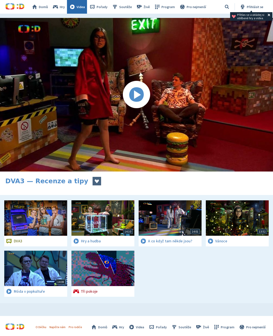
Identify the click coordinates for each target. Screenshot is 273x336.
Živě (143, 7)
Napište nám (57, 327)
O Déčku (41, 327)
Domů (39, 7)
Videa (77, 7)
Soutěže (122, 7)
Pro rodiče (75, 327)
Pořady (98, 7)
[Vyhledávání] (227, 7)
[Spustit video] (136, 95)
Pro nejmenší (192, 7)
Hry (58, 7)
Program (164, 7)
